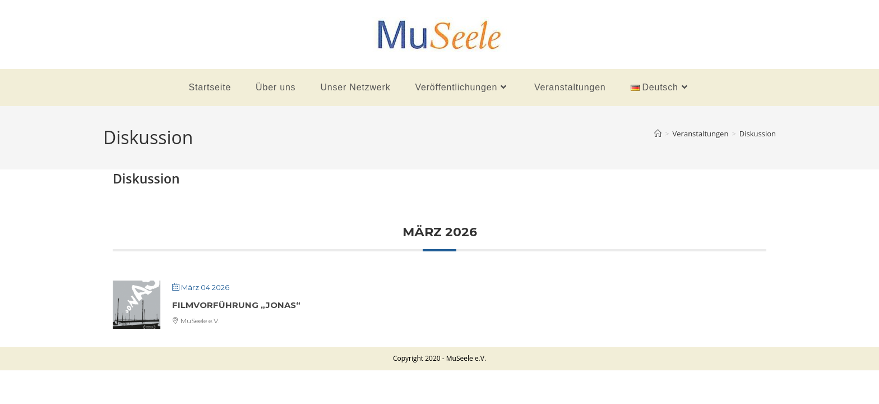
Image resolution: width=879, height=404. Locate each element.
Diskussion (757, 133)
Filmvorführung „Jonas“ (236, 305)
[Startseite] (657, 133)
